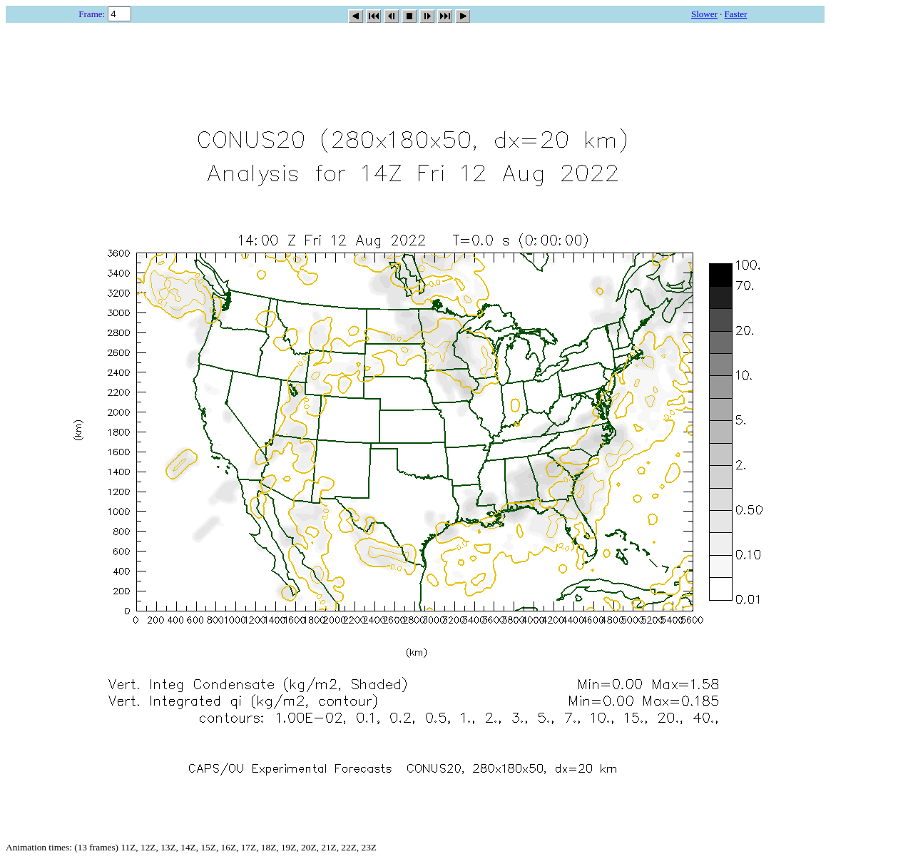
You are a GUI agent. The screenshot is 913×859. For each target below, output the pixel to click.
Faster (736, 14)
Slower (704, 14)
